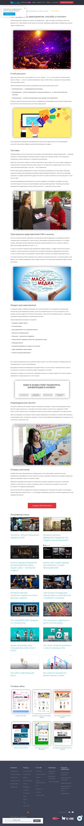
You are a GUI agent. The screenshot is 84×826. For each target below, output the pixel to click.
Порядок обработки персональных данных (66, 788)
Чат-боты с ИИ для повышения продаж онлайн (24, 536)
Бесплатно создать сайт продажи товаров (41, 716)
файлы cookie (16, 820)
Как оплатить (26, 793)
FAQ (24, 802)
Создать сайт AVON (20, 715)
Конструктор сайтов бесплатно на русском (62, 748)
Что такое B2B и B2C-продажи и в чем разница (24, 621)
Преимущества (14, 771)
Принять (37, 820)
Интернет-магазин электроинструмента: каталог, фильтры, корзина (24, 595)
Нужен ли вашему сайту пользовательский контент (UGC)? (22, 648)
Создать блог (14, 787)
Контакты (38, 792)
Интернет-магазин (15, 774)
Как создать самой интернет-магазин (62, 716)
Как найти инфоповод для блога (22, 674)
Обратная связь (65, 793)
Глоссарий (26, 790)
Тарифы (34, 2)
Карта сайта (26, 806)
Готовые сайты (14, 783)
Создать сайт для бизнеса (21, 748)
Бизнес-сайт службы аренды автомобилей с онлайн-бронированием (56, 565)
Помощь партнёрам (53, 781)
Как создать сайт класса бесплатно (41, 748)
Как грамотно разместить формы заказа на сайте (55, 674)
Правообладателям (66, 783)
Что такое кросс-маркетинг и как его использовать (56, 621)
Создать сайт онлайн (66, 2)
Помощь (48, 2)
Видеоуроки (26, 787)
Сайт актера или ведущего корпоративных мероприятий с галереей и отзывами (57, 595)
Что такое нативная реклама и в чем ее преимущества (57, 646)
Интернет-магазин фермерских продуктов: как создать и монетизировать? (56, 537)
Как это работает (27, 771)
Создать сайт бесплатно (42, 506)
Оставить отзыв (40, 795)
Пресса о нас (39, 789)
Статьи (25, 796)
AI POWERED (57, 818)
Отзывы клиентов (40, 774)
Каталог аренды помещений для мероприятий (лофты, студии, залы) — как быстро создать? (23, 566)
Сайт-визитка (13, 777)
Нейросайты (24, 2)
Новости (39, 2)
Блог (43, 2)
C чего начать (55, 2)
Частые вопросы (27, 780)
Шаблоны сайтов (15, 780)
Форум (25, 799)
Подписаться (9, 14)
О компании (39, 771)
